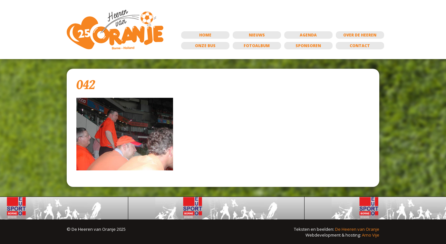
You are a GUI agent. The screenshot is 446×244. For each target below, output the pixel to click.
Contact (360, 45)
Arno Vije (370, 235)
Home (205, 35)
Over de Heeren (359, 35)
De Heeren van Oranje (357, 229)
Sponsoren (308, 45)
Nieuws (257, 35)
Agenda (308, 35)
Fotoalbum (257, 45)
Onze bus (205, 45)
